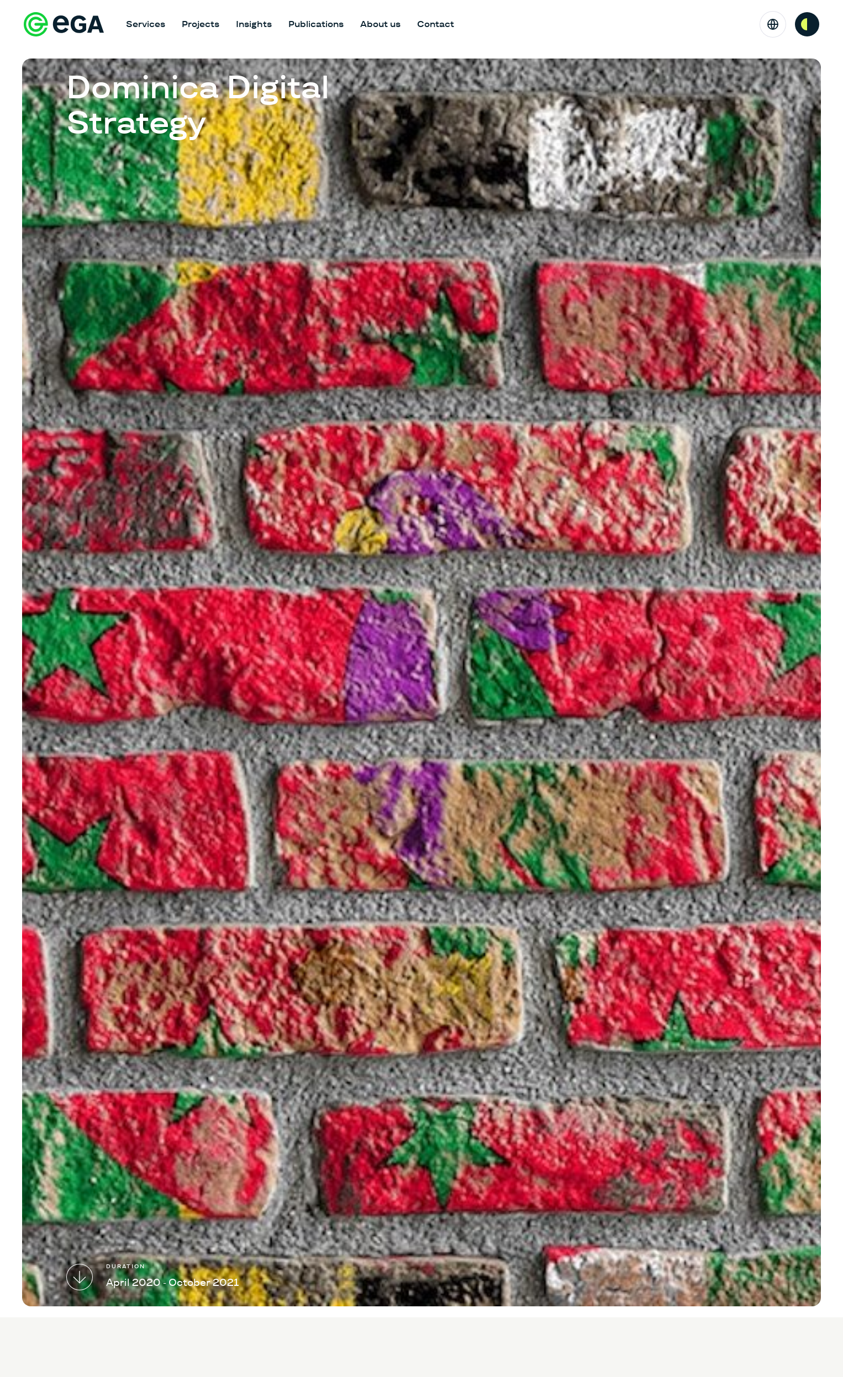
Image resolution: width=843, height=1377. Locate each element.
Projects (200, 24)
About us (380, 24)
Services (145, 24)
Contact (435, 24)
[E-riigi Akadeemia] (64, 24)
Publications (316, 24)
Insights (254, 24)
